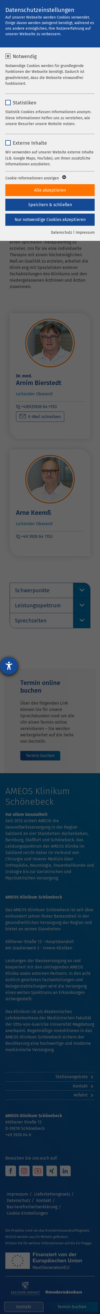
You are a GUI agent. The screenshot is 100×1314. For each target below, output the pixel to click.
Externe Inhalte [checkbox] (30, 143)
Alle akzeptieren (50, 190)
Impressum (85, 232)
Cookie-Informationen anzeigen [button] (35, 178)
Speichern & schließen (50, 204)
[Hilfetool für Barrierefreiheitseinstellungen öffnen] (9, 666)
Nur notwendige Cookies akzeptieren (50, 219)
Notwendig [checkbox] (25, 56)
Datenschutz (61, 232)
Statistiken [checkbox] (25, 103)
